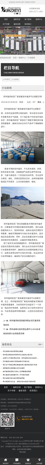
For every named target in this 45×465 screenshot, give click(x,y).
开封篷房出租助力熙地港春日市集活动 (16, 361)
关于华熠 (6, 24)
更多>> (40, 344)
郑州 (10, 437)
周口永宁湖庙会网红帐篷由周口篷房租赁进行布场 (20, 365)
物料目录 (17, 19)
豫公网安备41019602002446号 (29, 444)
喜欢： (40, 102)
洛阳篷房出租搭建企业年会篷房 (14, 368)
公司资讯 (6, 79)
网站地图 (22, 452)
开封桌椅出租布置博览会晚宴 (13, 351)
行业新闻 (31, 58)
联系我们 (28, 24)
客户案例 (28, 19)
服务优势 (17, 24)
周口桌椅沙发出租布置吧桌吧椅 (14, 378)
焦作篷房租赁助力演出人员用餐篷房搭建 (17, 371)
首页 (6, 19)
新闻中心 (39, 19)
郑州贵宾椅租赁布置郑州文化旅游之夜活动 (17, 355)
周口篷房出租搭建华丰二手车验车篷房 (16, 375)
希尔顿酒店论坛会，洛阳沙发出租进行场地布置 (19, 381)
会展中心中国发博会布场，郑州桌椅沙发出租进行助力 (21, 358)
